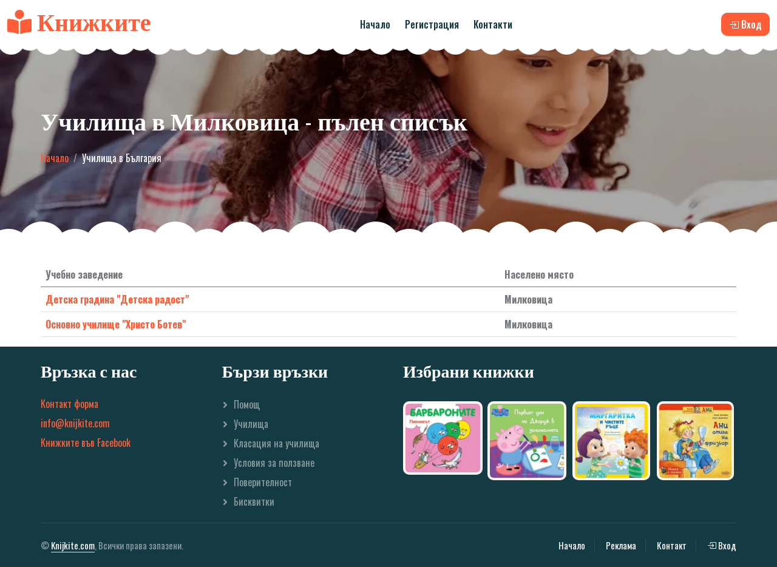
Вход (721, 545)
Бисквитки (254, 501)
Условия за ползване (274, 462)
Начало (375, 24)
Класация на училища (276, 443)
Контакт (672, 545)
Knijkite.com (73, 545)
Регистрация (432, 24)
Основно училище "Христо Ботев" (116, 324)
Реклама (621, 545)
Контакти (492, 24)
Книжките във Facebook (86, 442)
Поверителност (263, 482)
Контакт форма (69, 403)
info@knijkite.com (75, 423)
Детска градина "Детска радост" (117, 299)
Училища (251, 423)
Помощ (247, 404)
